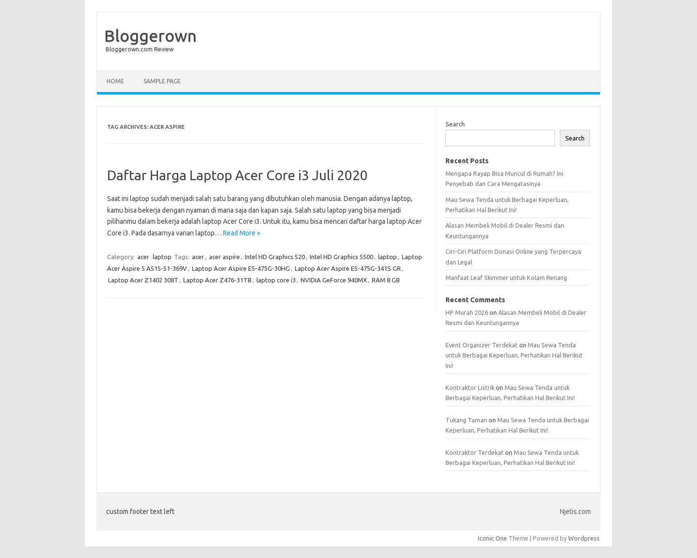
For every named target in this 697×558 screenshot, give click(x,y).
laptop (162, 256)
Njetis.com (575, 511)
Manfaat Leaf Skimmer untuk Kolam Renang (506, 277)
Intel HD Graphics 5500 (341, 256)
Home (115, 81)
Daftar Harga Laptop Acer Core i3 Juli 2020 (237, 175)
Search (455, 124)
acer (143, 256)
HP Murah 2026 (466, 312)
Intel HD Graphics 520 (275, 256)
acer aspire (224, 256)
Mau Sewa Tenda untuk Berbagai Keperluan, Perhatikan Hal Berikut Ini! (514, 355)
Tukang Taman (466, 420)
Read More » (241, 233)
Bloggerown (150, 35)
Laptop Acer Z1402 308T (143, 280)
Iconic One (492, 538)
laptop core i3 (276, 280)
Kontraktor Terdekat (474, 452)
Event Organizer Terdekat (481, 344)
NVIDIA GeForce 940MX (334, 280)
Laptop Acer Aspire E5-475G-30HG (241, 268)
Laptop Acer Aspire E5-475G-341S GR (348, 268)
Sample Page (162, 81)
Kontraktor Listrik (469, 387)
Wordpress (584, 538)
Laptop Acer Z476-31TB (217, 280)
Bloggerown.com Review (140, 49)
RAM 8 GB (386, 280)
